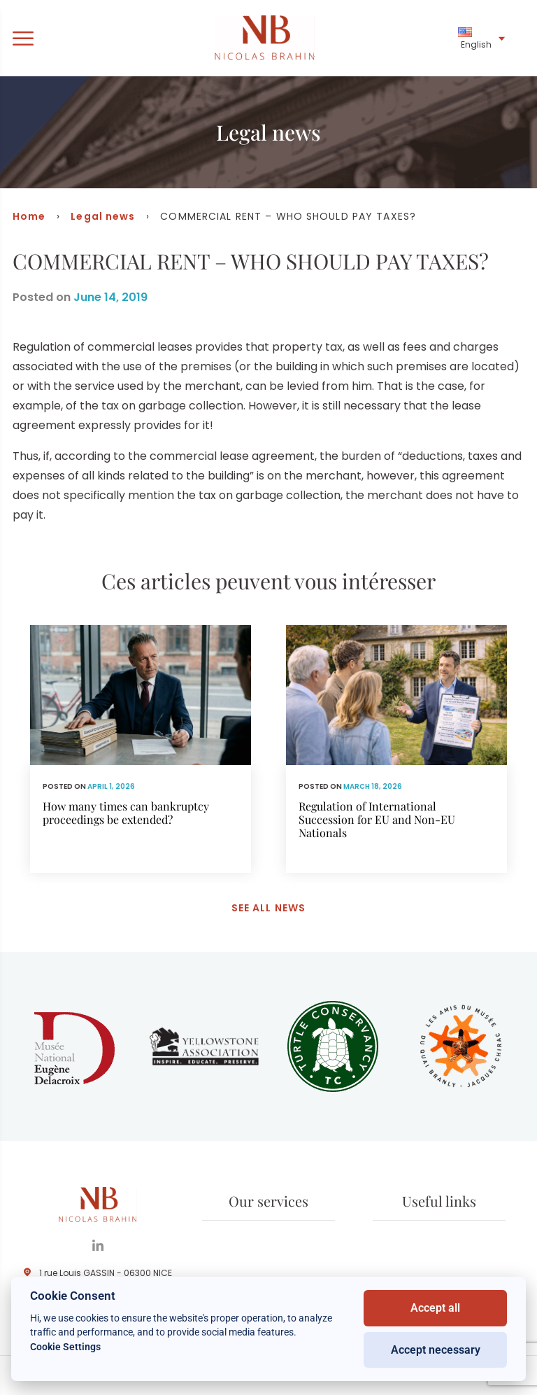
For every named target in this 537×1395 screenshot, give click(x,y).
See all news (268, 908)
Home (29, 216)
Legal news (103, 216)
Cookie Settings (65, 1346)
